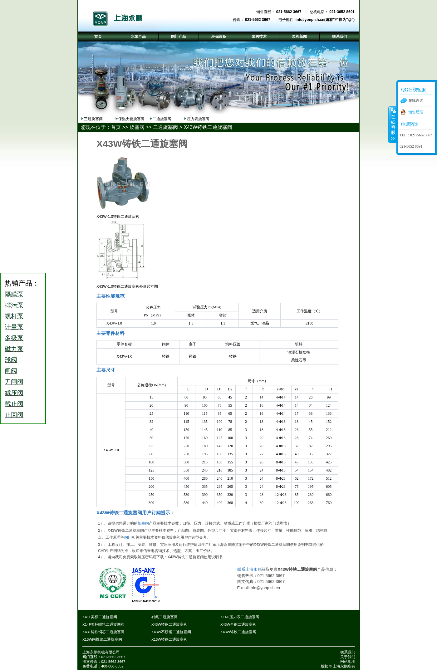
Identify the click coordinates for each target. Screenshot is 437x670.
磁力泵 (14, 348)
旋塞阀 (137, 127)
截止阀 (14, 403)
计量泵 (14, 327)
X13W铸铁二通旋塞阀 (169, 639)
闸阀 (11, 370)
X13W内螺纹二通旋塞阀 (102, 639)
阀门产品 (178, 36)
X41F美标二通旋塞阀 (99, 617)
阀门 (128, 537)
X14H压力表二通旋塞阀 (239, 617)
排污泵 (14, 305)
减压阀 (14, 392)
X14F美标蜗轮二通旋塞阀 (103, 624)
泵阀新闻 (299, 36)
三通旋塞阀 (93, 119)
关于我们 (347, 657)
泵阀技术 (259, 36)
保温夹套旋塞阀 (131, 119)
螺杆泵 (14, 316)
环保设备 (218, 36)
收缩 (392, 124)
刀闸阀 (14, 381)
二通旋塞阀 (162, 119)
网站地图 (347, 661)
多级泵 (14, 338)
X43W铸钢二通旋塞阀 (169, 624)
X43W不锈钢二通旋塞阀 (171, 632)
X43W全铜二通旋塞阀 (238, 624)
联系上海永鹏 (249, 569)
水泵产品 (138, 36)
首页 (116, 127)
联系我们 (347, 652)
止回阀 (14, 414)
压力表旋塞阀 (198, 119)
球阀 (11, 359)
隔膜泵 (14, 294)
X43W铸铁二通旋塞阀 (208, 127)
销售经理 (415, 112)
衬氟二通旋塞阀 (164, 617)
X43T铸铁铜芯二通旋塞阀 (103, 632)
